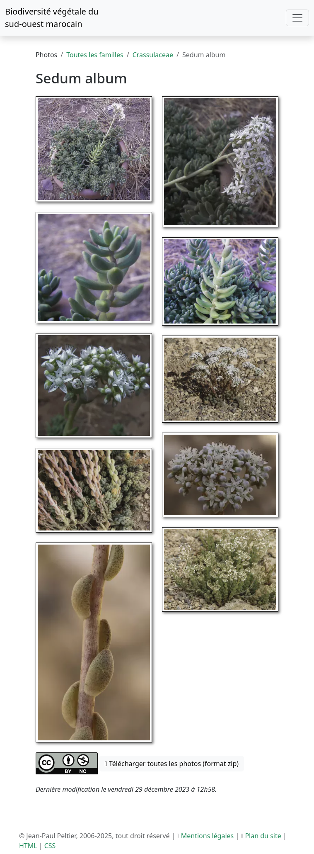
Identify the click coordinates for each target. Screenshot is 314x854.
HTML (28, 845)
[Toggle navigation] (297, 18)
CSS (50, 845)
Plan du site (263, 835)
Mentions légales (207, 835)
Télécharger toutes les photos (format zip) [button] (172, 763)
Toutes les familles (94, 54)
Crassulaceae (153, 54)
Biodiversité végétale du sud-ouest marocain (52, 17)
